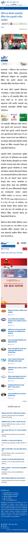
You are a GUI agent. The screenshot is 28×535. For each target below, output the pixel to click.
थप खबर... (24, 401)
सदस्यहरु (5, 526)
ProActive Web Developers (20, 530)
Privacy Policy (13, 524)
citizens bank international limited (8, 246)
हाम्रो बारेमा (5, 524)
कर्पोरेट (2, 27)
